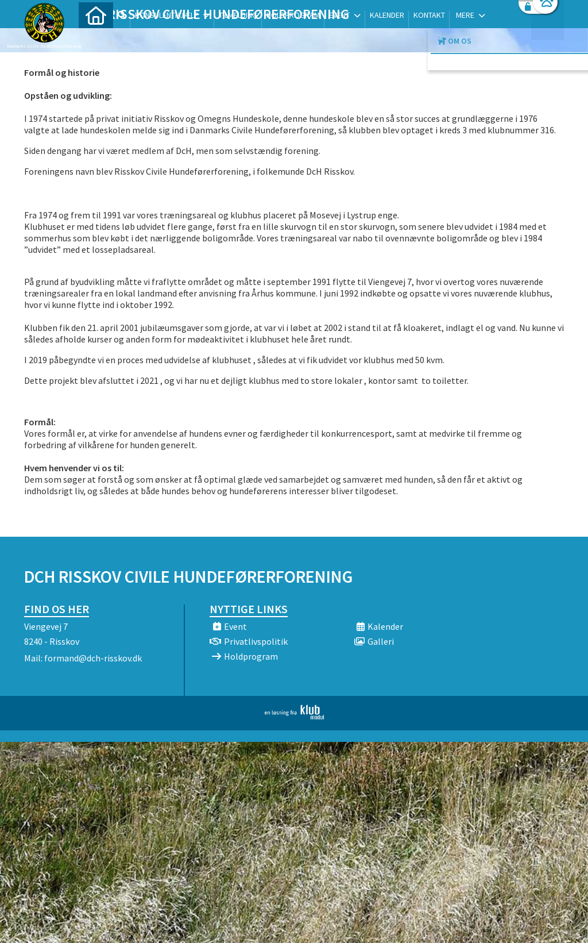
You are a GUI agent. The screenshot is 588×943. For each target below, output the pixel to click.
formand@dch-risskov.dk (93, 658)
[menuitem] (96, 39)
